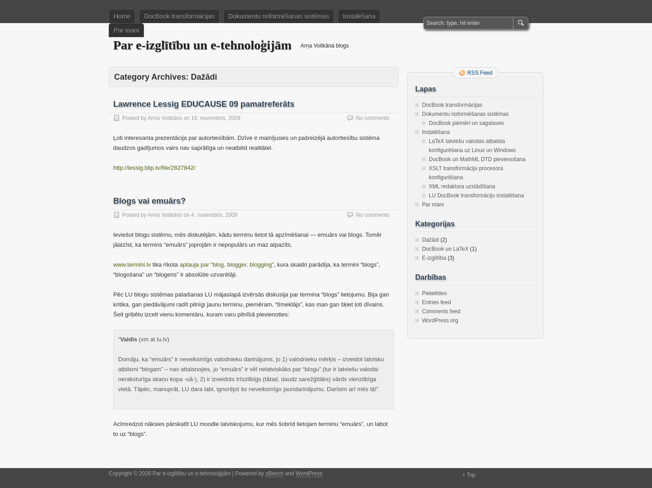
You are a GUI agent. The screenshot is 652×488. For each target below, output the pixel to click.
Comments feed (441, 311)
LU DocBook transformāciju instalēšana (476, 195)
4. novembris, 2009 (214, 215)
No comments (372, 118)
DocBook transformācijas (179, 16)
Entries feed (436, 302)
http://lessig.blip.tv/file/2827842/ (154, 167)
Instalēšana (359, 16)
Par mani (126, 30)
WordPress (309, 473)
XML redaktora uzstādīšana (462, 186)
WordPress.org (440, 320)
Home (122, 16)
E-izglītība (434, 258)
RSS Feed (479, 73)
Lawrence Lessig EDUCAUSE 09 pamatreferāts (203, 104)
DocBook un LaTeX (445, 249)
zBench (274, 473)
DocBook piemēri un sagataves (466, 123)
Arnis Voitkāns (165, 118)
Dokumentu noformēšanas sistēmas (278, 16)
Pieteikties (434, 293)
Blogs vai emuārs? (149, 201)
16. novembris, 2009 (215, 118)
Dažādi (430, 240)
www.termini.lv (132, 264)
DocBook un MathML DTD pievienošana (477, 159)
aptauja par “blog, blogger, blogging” (227, 264)
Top (471, 475)
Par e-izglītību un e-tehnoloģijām (202, 45)
